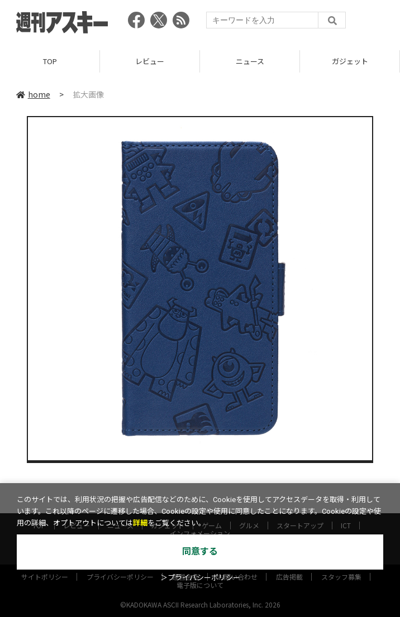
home (33, 94)
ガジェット (350, 61)
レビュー (149, 61)
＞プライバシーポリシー (200, 577)
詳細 (140, 523)
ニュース (250, 61)
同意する (200, 551)
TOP (50, 61)
